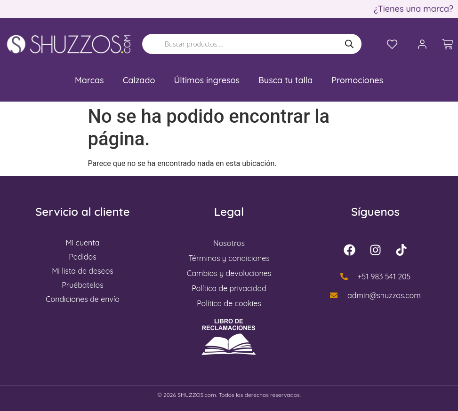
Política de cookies (229, 303)
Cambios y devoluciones (229, 273)
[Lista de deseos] (392, 44)
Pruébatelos (82, 285)
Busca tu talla (285, 80)
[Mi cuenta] (422, 44)
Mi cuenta (83, 242)
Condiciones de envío (83, 299)
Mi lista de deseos (82, 271)
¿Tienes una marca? (413, 8)
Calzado (139, 80)
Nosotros (229, 243)
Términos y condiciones (229, 258)
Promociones (357, 80)
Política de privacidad (229, 288)
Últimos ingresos (207, 80)
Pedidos (82, 256)
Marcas (89, 80)
